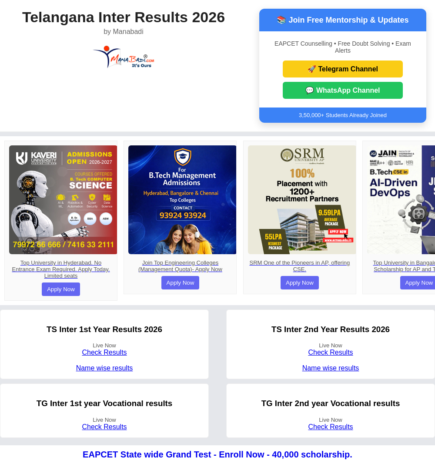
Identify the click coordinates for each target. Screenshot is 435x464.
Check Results (104, 352)
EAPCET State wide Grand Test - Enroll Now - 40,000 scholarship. (217, 454)
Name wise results (104, 368)
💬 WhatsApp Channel (342, 90)
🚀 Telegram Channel (343, 69)
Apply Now (61, 289)
